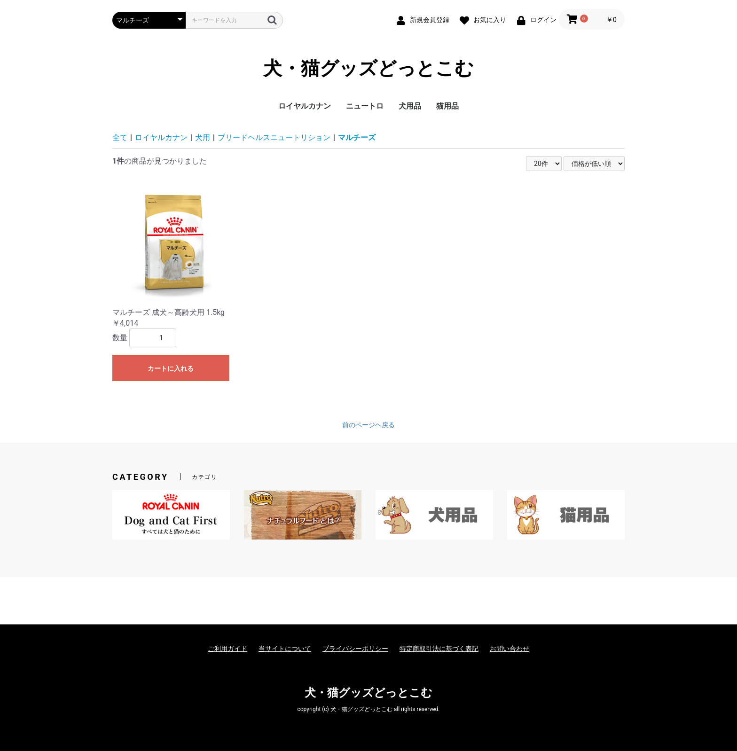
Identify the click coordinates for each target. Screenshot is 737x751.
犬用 (202, 137)
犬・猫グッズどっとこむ (368, 68)
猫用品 (447, 106)
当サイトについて (285, 648)
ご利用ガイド (227, 648)
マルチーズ (357, 137)
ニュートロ (365, 106)
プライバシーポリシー (355, 648)
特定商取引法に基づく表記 (439, 648)
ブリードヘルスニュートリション (274, 137)
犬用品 (410, 106)
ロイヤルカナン (304, 106)
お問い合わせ (509, 648)
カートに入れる (171, 368)
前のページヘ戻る (368, 425)
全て (119, 137)
